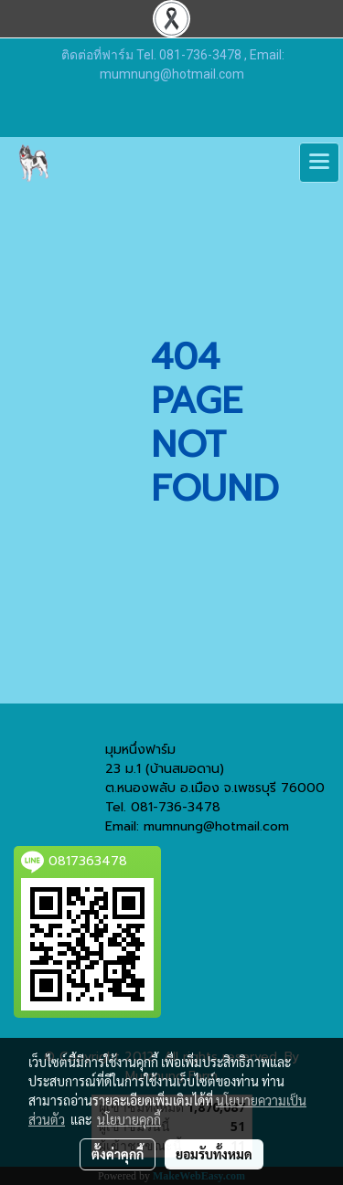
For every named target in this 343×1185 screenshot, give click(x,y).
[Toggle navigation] (319, 163)
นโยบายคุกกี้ (129, 1119)
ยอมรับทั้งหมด (214, 1154)
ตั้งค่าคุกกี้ (117, 1154)
